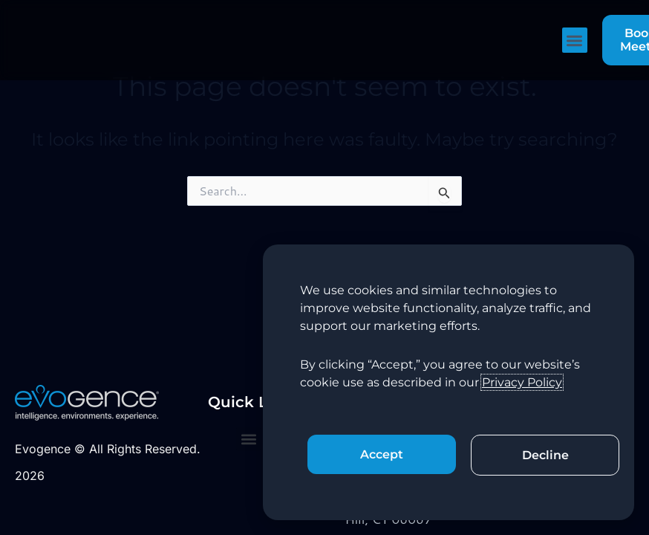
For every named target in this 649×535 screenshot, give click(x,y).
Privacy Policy (522, 382)
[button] (575, 40)
